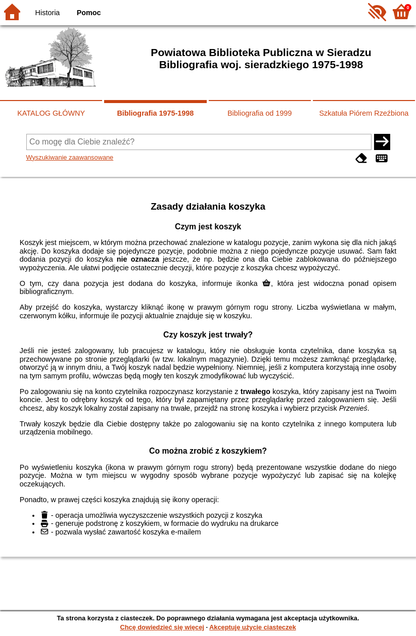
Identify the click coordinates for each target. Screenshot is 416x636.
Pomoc (89, 13)
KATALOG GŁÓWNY (51, 113)
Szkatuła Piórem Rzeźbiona (363, 113)
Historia (47, 13)
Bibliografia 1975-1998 (155, 113)
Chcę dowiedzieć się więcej (162, 627)
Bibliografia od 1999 (259, 113)
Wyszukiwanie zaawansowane (70, 157)
